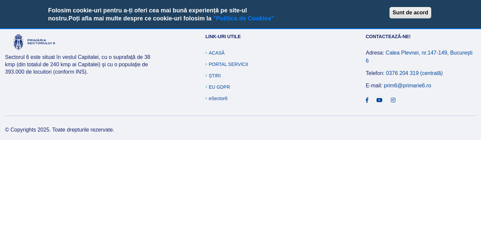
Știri (215, 75)
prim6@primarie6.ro (407, 85)
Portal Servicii (228, 64)
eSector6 (218, 98)
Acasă (216, 53)
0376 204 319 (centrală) (414, 73)
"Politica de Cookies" (243, 18)
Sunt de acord (410, 12)
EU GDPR (219, 87)
